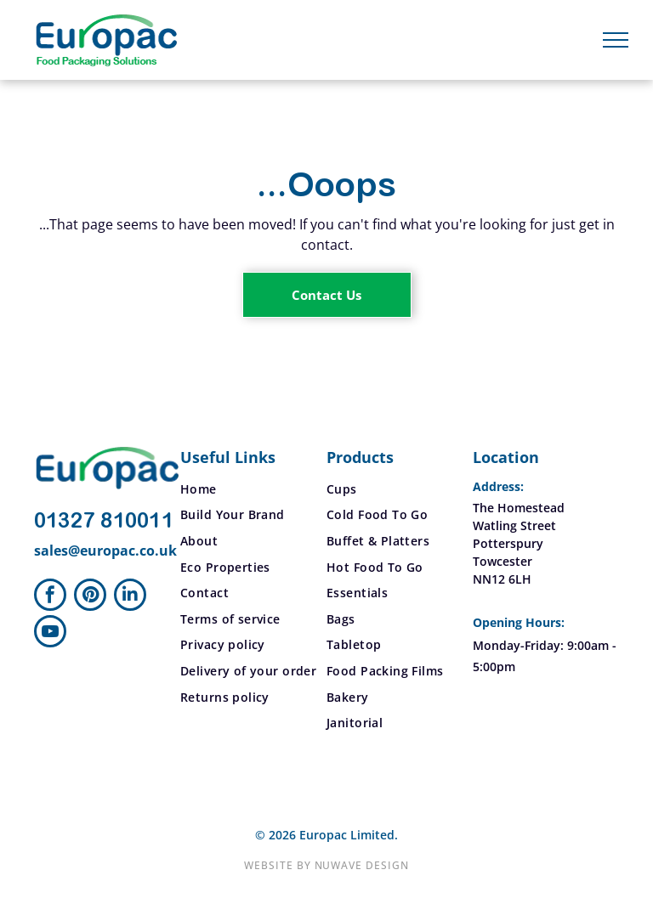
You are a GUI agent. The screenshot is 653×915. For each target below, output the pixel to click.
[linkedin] (130, 597)
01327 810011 (103, 521)
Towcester (502, 561)
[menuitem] (253, 489)
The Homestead (519, 508)
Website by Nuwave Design (326, 865)
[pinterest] (90, 597)
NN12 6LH (502, 579)
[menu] (615, 40)
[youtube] (50, 633)
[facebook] (50, 597)
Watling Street (514, 525)
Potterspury (508, 543)
